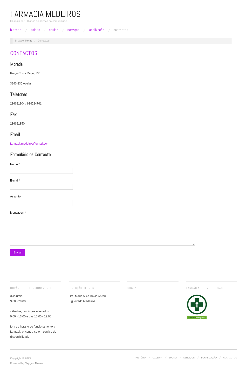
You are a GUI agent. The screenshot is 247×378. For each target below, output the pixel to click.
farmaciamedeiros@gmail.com (29, 143)
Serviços (73, 30)
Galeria (35, 30)
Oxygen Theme (34, 368)
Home (28, 40)
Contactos (120, 30)
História (15, 30)
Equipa (53, 30)
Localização (96, 30)
